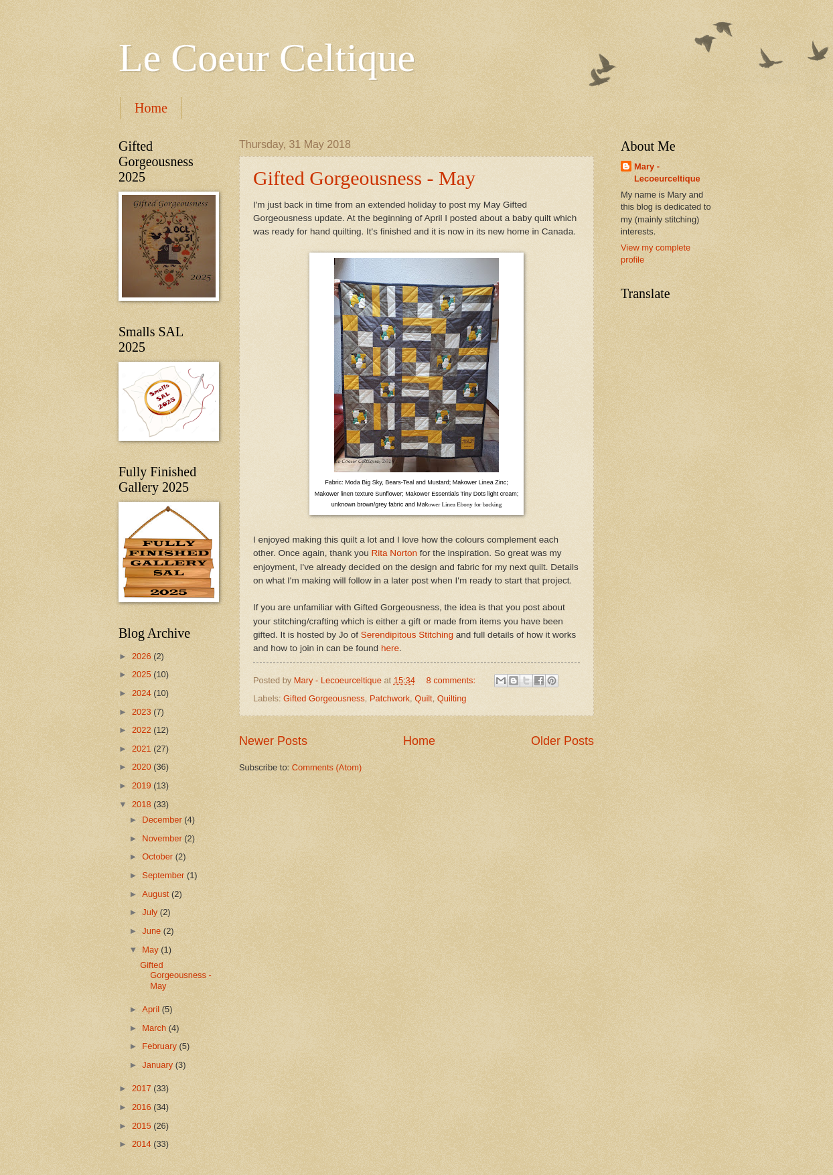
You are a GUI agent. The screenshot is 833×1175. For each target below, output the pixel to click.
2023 (142, 712)
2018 (142, 804)
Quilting (452, 698)
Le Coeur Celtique (267, 58)
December (163, 820)
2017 (142, 1088)
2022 (142, 730)
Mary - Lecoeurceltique (667, 172)
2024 (142, 693)
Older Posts (562, 741)
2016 (142, 1107)
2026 (142, 656)
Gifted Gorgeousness (324, 698)
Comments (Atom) (327, 767)
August (156, 894)
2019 (142, 785)
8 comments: (451, 680)
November (163, 838)
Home (151, 107)
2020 (142, 767)
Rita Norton (394, 553)
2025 (142, 674)
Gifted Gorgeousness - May (364, 178)
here (390, 648)
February (160, 1046)
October (158, 856)
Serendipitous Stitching (407, 635)
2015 (142, 1126)
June (152, 931)
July (150, 912)
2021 (142, 749)
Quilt (423, 698)
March (155, 1028)
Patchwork (390, 698)
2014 (142, 1144)
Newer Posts (273, 741)
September (164, 875)
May (151, 950)
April (151, 1009)
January (158, 1065)
